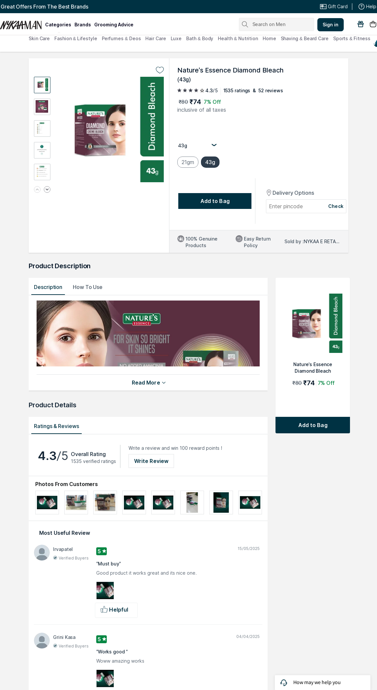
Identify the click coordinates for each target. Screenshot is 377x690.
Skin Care (39, 38)
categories (58, 24)
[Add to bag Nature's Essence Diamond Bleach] (313, 425)
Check (335, 206)
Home (269, 38)
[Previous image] (37, 190)
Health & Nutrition (238, 38)
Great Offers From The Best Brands (44, 6)
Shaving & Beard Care (305, 38)
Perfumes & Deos (121, 38)
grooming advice (113, 24)
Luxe (176, 38)
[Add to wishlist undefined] (160, 70)
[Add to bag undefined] (214, 201)
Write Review (151, 461)
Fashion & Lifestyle (75, 38)
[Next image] (47, 190)
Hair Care (155, 38)
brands (82, 24)
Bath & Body (199, 38)
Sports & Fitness (351, 38)
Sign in (330, 24)
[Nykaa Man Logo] (22, 22)
